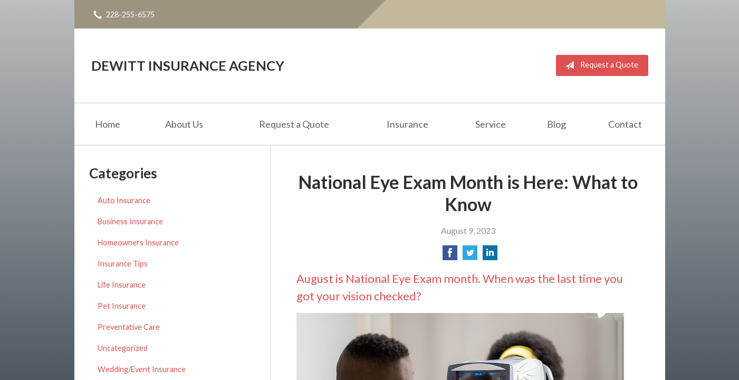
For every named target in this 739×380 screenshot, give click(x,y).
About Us (184, 124)
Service (490, 124)
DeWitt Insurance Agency (187, 65)
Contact (625, 124)
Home (107, 124)
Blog (556, 124)
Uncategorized (123, 348)
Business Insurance (130, 221)
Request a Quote (599, 65)
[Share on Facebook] (450, 256)
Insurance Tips (123, 263)
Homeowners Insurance (138, 242)
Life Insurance (122, 284)
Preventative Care (129, 326)
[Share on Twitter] (470, 256)
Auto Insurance (124, 200)
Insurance (407, 124)
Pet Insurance (122, 305)
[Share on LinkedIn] (490, 256)
